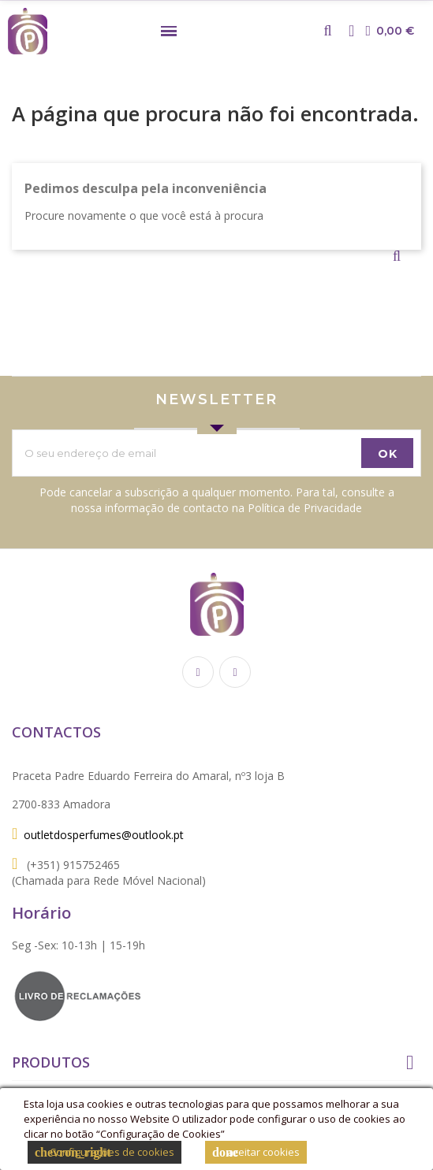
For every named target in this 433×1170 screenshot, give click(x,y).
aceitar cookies (256, 1152)
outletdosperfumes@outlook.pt (104, 834)
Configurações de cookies (104, 1152)
